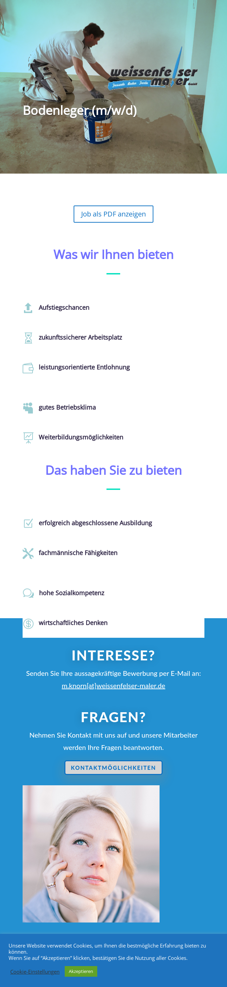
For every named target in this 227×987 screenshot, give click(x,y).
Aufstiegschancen (60, 308)
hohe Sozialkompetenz (67, 593)
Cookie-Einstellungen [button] (35, 971)
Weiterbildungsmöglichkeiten (76, 437)
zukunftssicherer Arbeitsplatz (75, 337)
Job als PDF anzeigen (113, 214)
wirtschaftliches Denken (68, 623)
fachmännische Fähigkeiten (73, 553)
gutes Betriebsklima (63, 407)
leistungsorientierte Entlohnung (79, 367)
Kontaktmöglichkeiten (115, 768)
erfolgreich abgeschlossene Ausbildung (89, 523)
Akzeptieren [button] (81, 971)
